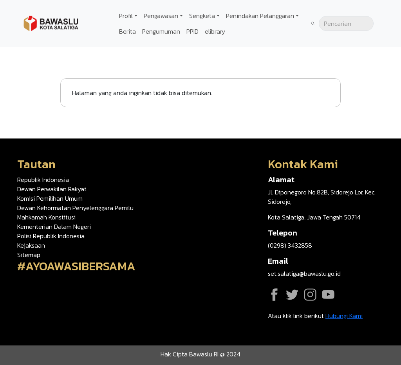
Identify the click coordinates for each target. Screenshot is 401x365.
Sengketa (202, 15)
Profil (126, 15)
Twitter (292, 294)
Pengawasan (161, 15)
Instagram (310, 294)
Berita (127, 31)
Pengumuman (161, 31)
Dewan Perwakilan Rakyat (52, 189)
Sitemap (28, 254)
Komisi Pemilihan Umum (50, 198)
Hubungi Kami (344, 315)
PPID (192, 31)
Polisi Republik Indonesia (51, 236)
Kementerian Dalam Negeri (54, 226)
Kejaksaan (31, 245)
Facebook (274, 294)
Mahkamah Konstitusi (46, 217)
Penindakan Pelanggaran (260, 15)
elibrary (215, 31)
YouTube (328, 294)
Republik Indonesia (43, 179)
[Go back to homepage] (50, 23)
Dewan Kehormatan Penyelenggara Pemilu (75, 207)
